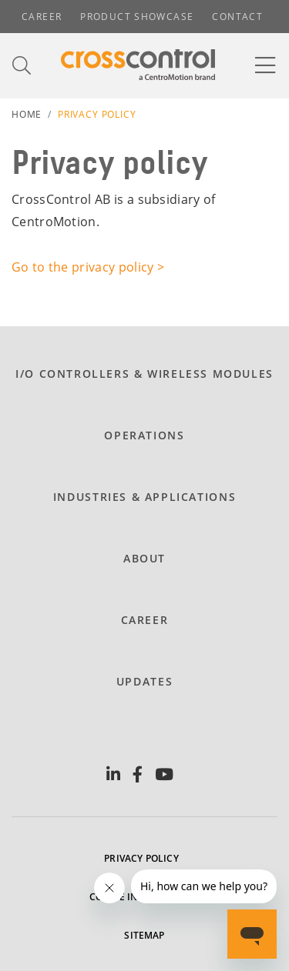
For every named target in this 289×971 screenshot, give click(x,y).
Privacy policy (141, 858)
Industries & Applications (144, 496)
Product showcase (136, 16)
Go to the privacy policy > (88, 267)
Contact (237, 16)
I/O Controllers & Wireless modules (144, 373)
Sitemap (144, 935)
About (144, 558)
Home (27, 114)
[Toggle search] (22, 65)
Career (42, 16)
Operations (144, 435)
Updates (144, 681)
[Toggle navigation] (266, 65)
